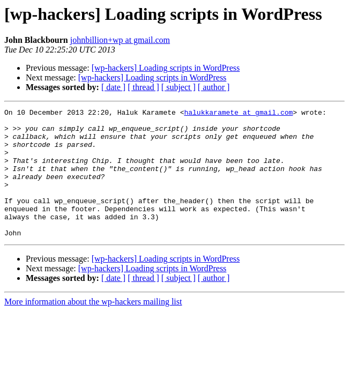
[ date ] (113, 87)
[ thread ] (143, 87)
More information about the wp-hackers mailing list (93, 327)
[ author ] (214, 87)
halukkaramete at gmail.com (238, 113)
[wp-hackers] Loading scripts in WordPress (166, 67)
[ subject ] (178, 87)
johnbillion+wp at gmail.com (120, 39)
